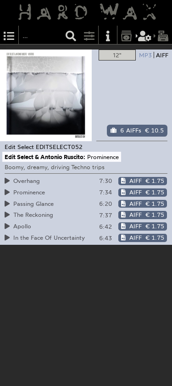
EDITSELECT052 (59, 146)
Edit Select (19, 146)
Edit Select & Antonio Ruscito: (45, 156)
